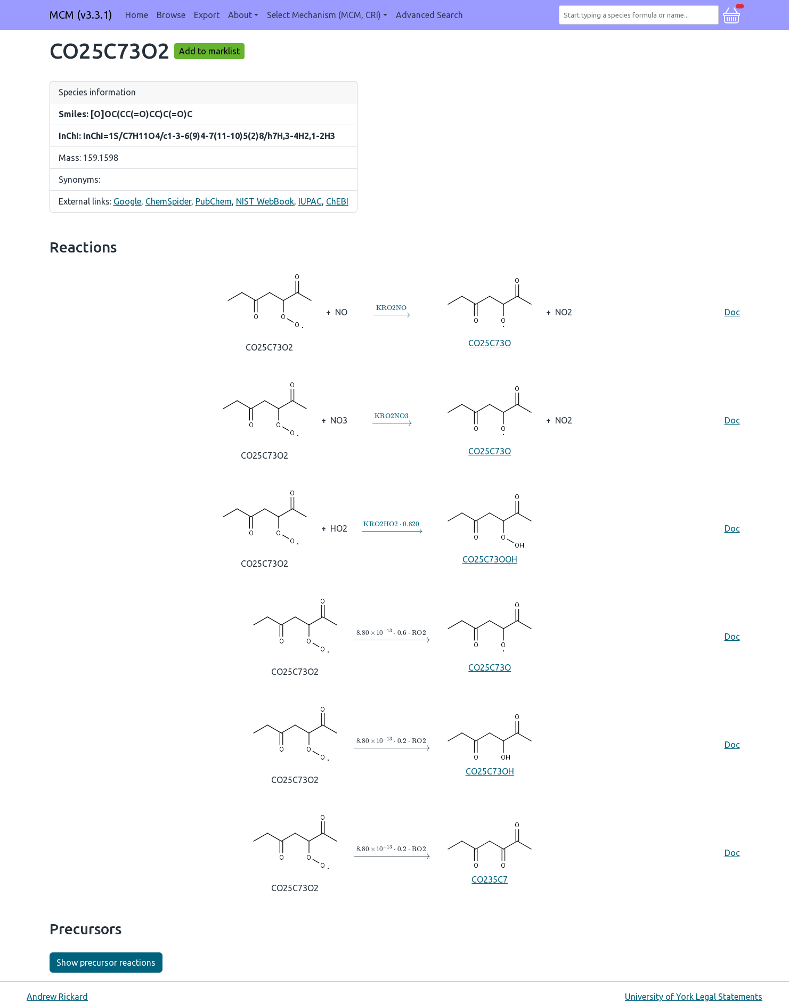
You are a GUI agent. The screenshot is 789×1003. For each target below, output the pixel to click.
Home (136, 15)
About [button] (240, 15)
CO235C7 (489, 852)
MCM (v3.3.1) (81, 15)
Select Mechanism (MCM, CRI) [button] (324, 15)
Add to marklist (209, 51)
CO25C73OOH (489, 528)
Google (127, 201)
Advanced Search (429, 15)
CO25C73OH (489, 744)
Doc (732, 312)
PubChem (214, 201)
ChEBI (337, 201)
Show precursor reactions (106, 962)
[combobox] (641, 15)
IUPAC (310, 201)
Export (206, 15)
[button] (731, 14)
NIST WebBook (265, 201)
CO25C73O (489, 311)
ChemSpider (168, 201)
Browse (171, 15)
